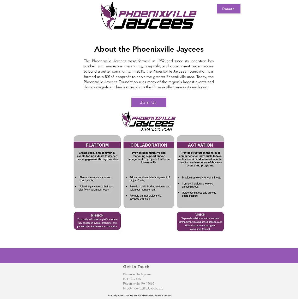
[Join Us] (148, 102)
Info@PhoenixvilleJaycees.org (143, 288)
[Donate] (228, 8)
